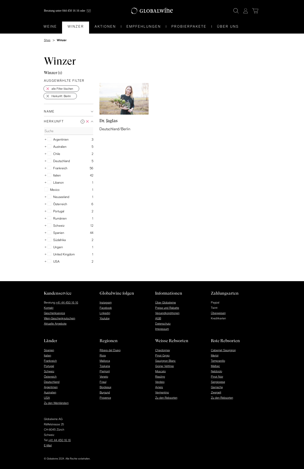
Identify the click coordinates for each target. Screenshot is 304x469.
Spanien (49, 350)
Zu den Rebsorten (166, 398)
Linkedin (105, 313)
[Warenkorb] (255, 11)
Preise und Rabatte (167, 308)
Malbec (215, 366)
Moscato (160, 371)
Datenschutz (163, 323)
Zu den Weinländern (56, 403)
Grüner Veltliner (164, 366)
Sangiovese (218, 382)
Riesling (160, 376)
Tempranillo (218, 361)
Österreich (50, 376)
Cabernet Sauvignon (223, 350)
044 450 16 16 (70, 10)
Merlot (214, 355)
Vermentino (162, 392)
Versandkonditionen (167, 313)
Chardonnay (162, 350)
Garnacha (217, 387)
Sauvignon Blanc (165, 361)
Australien (50, 392)
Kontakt (48, 308)
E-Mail (48, 445)
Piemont (105, 371)
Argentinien (51, 387)
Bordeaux (105, 387)
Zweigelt (216, 392)
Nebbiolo (216, 371)
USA (47, 398)
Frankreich (50, 361)
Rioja (103, 355)
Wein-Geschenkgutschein (59, 318)
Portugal (49, 366)
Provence (105, 398)
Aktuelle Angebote (55, 323)
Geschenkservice (54, 313)
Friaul (103, 382)
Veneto (104, 376)
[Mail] (88, 10)
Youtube (105, 318)
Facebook (106, 308)
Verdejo (159, 382)
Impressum (162, 329)
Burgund (105, 392)
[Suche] (236, 11)
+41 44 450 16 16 (67, 302)
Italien (47, 355)
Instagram (106, 302)
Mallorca (105, 361)
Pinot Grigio (162, 355)
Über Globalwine (165, 302)
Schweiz (49, 371)
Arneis (159, 387)
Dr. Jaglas (108, 120)
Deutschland (52, 382)
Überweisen (218, 313)
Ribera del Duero (110, 350)
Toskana (105, 366)
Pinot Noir (217, 376)
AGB (158, 318)
